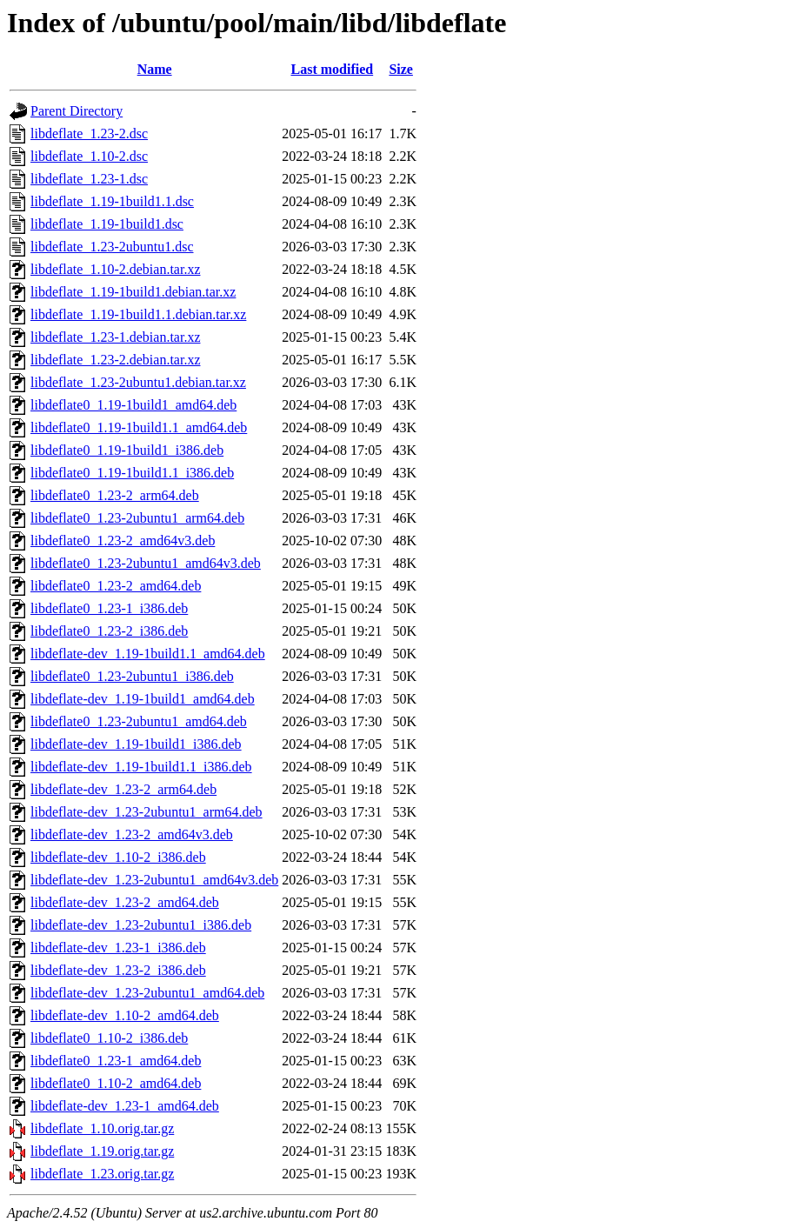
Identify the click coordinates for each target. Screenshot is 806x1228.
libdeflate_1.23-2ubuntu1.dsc (112, 246)
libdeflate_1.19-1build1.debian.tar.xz (133, 291)
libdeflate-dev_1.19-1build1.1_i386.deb (141, 766)
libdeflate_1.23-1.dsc (89, 178)
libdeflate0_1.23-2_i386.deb (109, 631)
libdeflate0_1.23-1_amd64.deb (115, 1060)
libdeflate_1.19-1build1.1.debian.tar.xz (138, 314)
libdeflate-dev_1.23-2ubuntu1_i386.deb (140, 925)
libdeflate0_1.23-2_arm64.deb (114, 495)
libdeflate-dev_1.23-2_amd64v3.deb (131, 834)
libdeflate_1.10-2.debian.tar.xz (115, 269)
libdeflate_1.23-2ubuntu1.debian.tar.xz (138, 382)
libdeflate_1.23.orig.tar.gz (102, 1173)
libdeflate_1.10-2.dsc (89, 156)
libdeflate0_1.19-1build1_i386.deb (126, 450)
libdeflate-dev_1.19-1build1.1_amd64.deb (147, 653)
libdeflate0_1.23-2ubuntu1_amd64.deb (138, 721)
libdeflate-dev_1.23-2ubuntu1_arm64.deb (146, 811)
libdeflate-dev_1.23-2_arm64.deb (123, 789)
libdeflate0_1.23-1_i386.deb (109, 608)
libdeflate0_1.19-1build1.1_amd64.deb (138, 427)
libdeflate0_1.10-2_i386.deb (109, 1038)
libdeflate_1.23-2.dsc (89, 133)
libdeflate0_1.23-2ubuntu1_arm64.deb (137, 518)
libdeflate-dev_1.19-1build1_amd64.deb (142, 698)
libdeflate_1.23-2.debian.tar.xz (115, 359)
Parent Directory (76, 110)
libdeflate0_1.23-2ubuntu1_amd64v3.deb (145, 563)
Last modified (331, 69)
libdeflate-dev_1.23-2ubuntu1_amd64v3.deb (154, 879)
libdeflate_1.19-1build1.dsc (106, 224)
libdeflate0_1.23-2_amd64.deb (115, 585)
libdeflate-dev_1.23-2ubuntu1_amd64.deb (147, 992)
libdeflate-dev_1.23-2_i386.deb (118, 970)
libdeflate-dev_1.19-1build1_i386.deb (136, 744)
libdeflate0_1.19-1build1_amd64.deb (133, 404)
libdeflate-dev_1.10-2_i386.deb (118, 857)
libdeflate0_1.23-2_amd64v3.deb (122, 540)
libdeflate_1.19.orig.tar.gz (102, 1151)
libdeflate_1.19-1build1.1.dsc (112, 201)
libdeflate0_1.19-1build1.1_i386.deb (132, 472)
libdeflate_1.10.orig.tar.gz (102, 1128)
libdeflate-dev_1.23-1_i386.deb (118, 947)
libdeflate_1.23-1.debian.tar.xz (115, 337)
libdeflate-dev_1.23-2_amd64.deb (124, 902)
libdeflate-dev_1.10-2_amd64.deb (124, 1015)
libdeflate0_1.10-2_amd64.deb (115, 1083)
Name (154, 69)
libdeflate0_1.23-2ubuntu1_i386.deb (132, 676)
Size (401, 69)
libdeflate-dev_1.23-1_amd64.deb (124, 1105)
